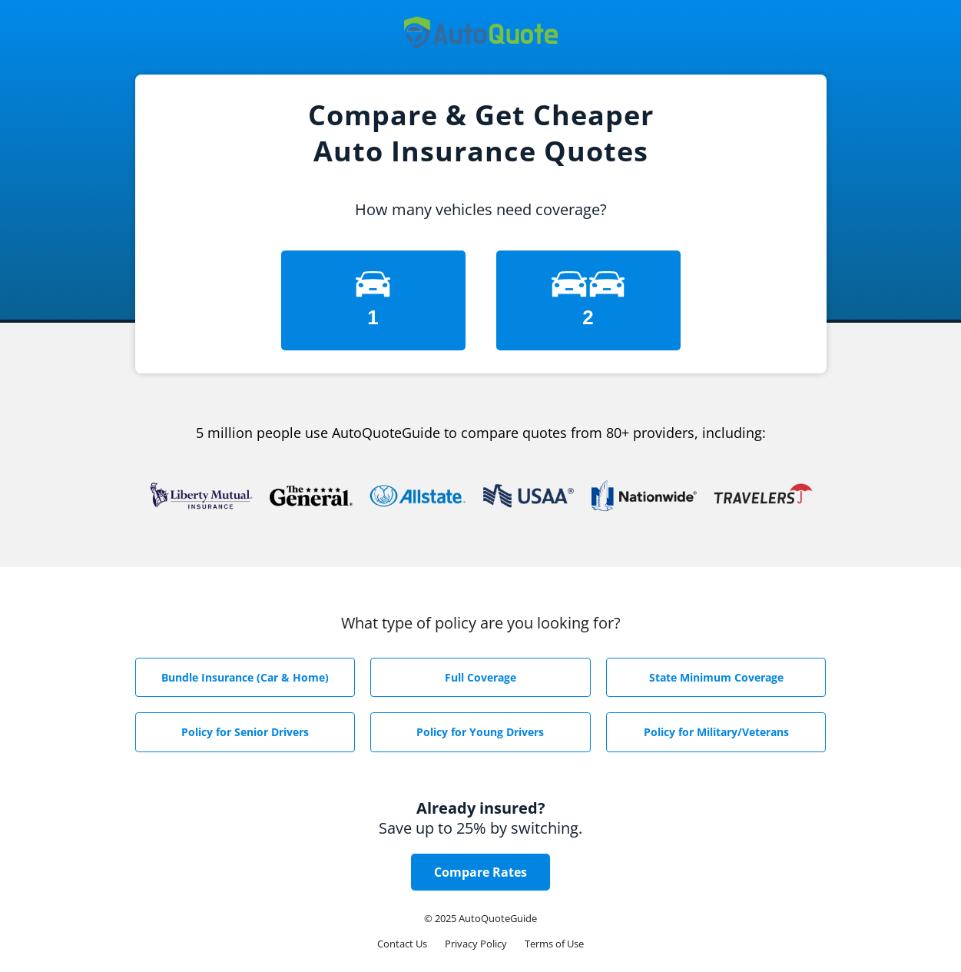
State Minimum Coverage (716, 677)
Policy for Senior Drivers (245, 732)
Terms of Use (554, 944)
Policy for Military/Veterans (716, 732)
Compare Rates (480, 872)
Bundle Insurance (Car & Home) (245, 677)
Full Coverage (480, 677)
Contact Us (402, 944)
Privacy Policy (476, 944)
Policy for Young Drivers (480, 732)
